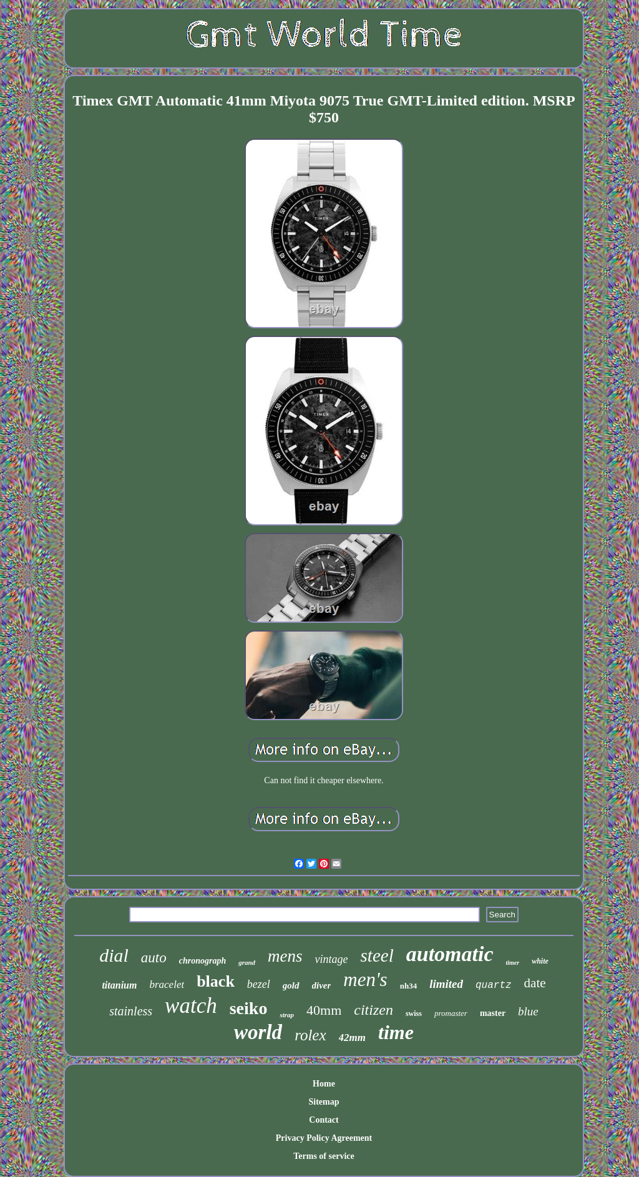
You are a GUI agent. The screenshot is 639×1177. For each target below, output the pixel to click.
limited (446, 983)
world (258, 1032)
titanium (119, 985)
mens (285, 956)
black (216, 981)
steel (377, 955)
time (396, 1032)
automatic (450, 953)
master (492, 1013)
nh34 (408, 985)
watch (191, 1006)
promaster (450, 1013)
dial (114, 955)
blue (528, 1011)
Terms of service (323, 1156)
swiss (414, 1013)
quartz (494, 985)
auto (154, 957)
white (540, 961)
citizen (373, 1010)
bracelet (166, 984)
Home (324, 1083)
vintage (331, 959)
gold (291, 985)
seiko (249, 1008)
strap (287, 1014)
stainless (130, 1011)
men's (365, 979)
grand (246, 962)
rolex (310, 1035)
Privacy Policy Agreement (324, 1138)
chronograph (202, 960)
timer (513, 962)
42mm (352, 1037)
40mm (323, 1010)
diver (321, 985)
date (535, 982)
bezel (258, 984)
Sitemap (324, 1101)
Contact (323, 1120)
